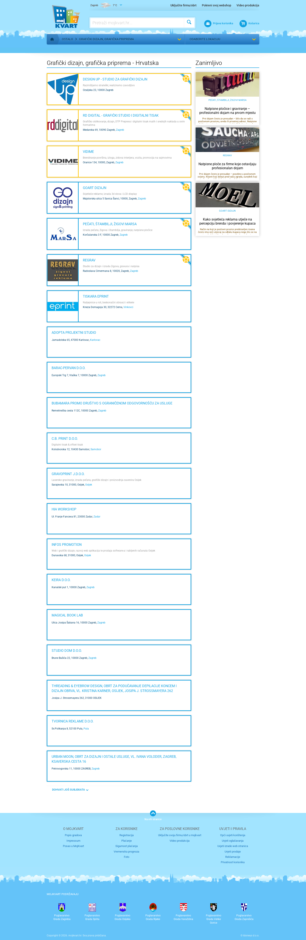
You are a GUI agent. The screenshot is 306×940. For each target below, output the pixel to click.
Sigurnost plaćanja (126, 846)
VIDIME (88, 152)
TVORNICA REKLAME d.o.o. (73, 721)
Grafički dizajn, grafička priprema (106, 39)
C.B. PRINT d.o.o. (65, 439)
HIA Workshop (64, 509)
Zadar (97, 516)
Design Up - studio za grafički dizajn (115, 79)
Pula (86, 728)
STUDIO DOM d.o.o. (67, 651)
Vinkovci (128, 307)
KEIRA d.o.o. (61, 580)
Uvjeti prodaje (233, 851)
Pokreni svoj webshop (216, 5)
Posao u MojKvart (73, 846)
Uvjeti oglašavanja (233, 840)
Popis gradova (73, 835)
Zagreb (120, 129)
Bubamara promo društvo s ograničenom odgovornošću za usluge (112, 403)
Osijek (88, 484)
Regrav (89, 260)
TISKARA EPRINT (96, 296)
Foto (126, 856)
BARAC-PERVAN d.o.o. (68, 368)
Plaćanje (126, 840)
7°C (103, 5)
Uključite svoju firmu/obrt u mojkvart (179, 835)
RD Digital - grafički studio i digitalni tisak (121, 115)
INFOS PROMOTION (67, 545)
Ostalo (67, 39)
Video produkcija (248, 5)
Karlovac (95, 339)
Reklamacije (232, 856)
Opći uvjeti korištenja (232, 835)
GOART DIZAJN (94, 188)
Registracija (126, 835)
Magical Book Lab (67, 615)
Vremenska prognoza (126, 851)
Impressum (73, 840)
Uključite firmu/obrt (183, 5)
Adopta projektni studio (74, 333)
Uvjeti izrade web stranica (232, 846)
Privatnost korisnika (233, 862)
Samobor (96, 449)
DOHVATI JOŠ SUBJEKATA (68, 789)
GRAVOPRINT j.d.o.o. (68, 474)
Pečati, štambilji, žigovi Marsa (110, 224)
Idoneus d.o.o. (251, 935)
